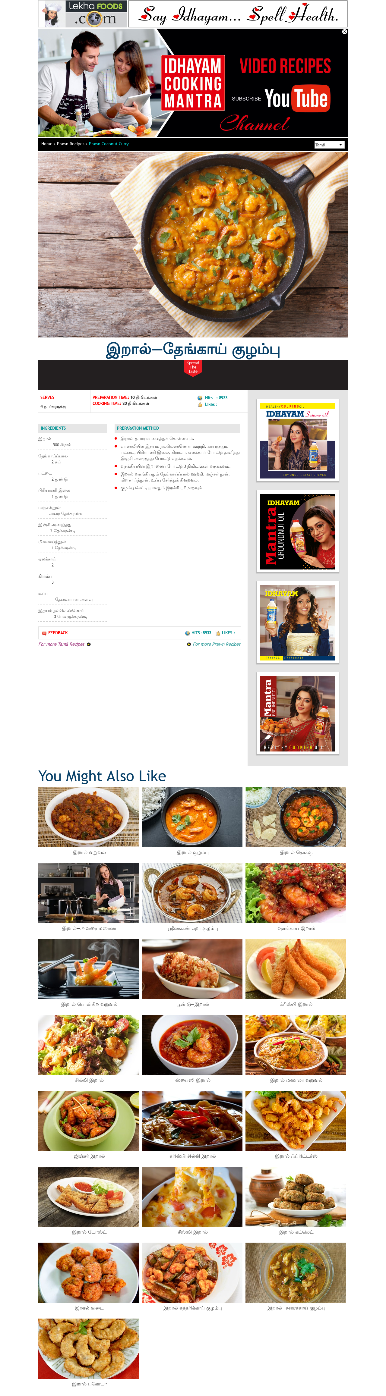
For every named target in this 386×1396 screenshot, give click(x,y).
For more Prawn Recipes (213, 644)
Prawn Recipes (72, 143)
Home (48, 143)
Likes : (225, 632)
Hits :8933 (198, 632)
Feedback (55, 633)
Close (344, 31)
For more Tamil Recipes (64, 644)
